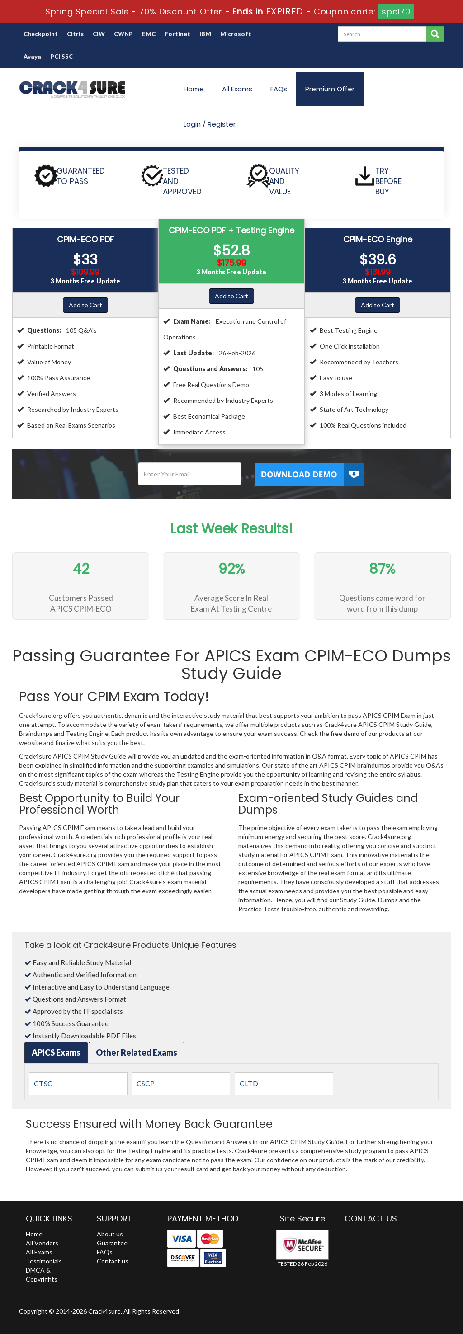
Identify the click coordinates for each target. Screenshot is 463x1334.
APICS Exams (56, 1052)
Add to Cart (85, 305)
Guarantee (112, 1243)
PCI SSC (61, 56)
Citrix (75, 34)
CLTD (249, 1083)
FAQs (278, 89)
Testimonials (44, 1261)
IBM (205, 34)
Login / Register (210, 124)
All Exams (237, 89)
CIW (99, 34)
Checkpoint (41, 34)
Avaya (32, 56)
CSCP (146, 1083)
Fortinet (177, 34)
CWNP (123, 34)
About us (110, 1234)
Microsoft (235, 34)
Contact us (112, 1261)
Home (194, 89)
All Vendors (42, 1243)
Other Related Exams (136, 1052)
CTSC (43, 1083)
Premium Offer (329, 89)
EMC (149, 34)
